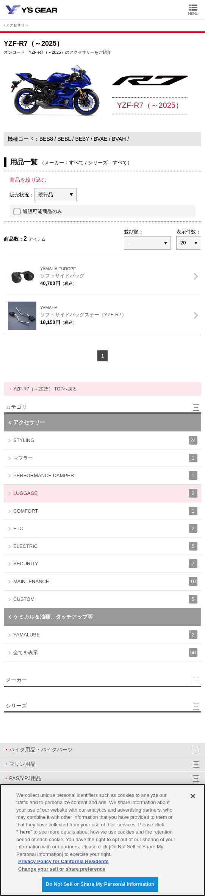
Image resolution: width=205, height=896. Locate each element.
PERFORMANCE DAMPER (105, 475)
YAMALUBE (105, 634)
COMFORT (105, 511)
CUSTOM (105, 599)
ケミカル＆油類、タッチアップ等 (53, 617)
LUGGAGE (105, 493)
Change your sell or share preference (61, 869)
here (25, 832)
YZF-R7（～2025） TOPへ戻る (45, 389)
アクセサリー (17, 25)
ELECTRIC (105, 546)
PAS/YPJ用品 (25, 778)
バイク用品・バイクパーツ (41, 750)
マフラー (105, 458)
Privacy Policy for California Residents (63, 861)
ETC (105, 528)
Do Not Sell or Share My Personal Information (100, 884)
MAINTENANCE (105, 581)
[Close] (193, 796)
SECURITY (105, 563)
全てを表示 (105, 652)
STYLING (105, 440)
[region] (102, 840)
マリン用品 (22, 764)
